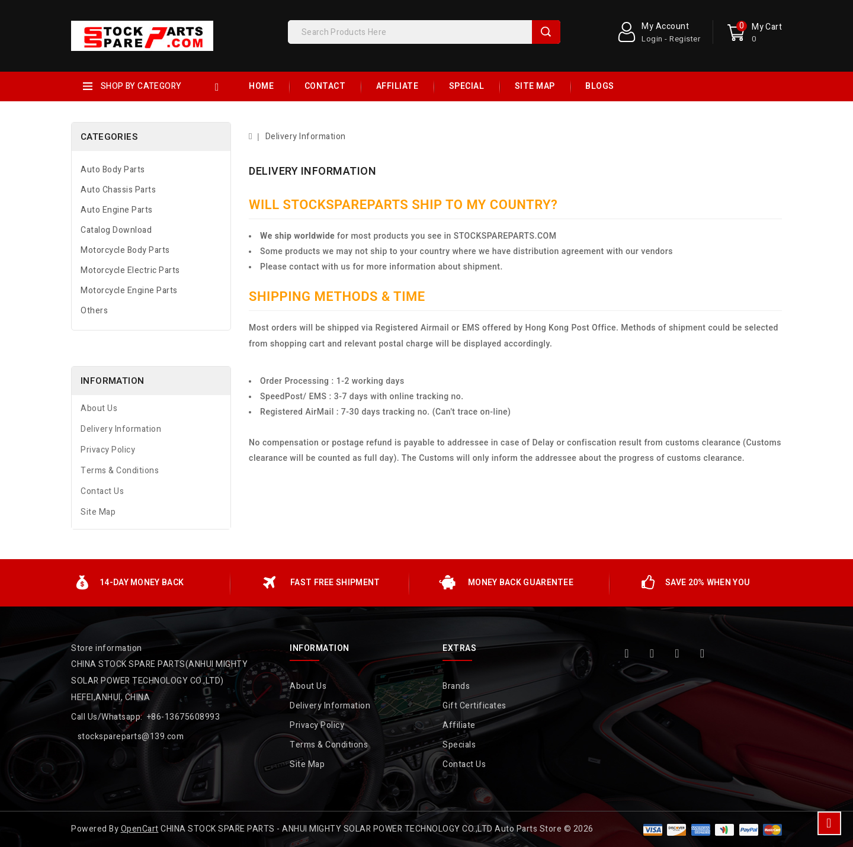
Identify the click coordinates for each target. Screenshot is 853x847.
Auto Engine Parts (117, 210)
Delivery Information (121, 429)
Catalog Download (116, 230)
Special (467, 86)
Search (546, 32)
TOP (829, 823)
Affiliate (397, 86)
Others (94, 310)
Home (261, 86)
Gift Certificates (474, 706)
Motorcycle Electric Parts (130, 270)
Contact (325, 86)
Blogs (599, 86)
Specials (459, 745)
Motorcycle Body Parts (125, 250)
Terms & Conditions (120, 470)
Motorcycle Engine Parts (129, 290)
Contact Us (102, 491)
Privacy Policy (108, 450)
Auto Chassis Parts (118, 190)
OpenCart (140, 829)
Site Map (535, 86)
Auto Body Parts (113, 169)
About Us (99, 408)
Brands (456, 686)
